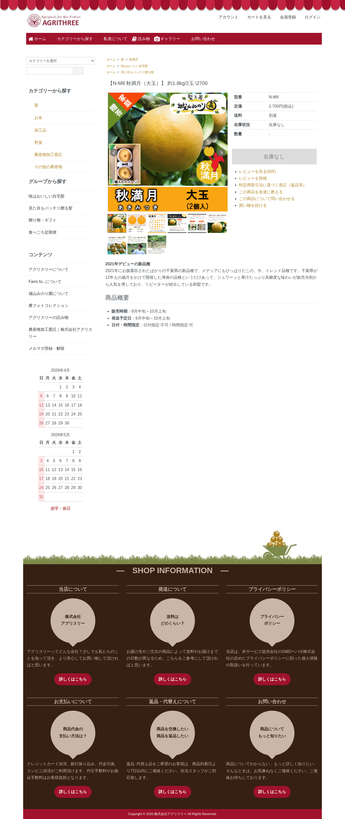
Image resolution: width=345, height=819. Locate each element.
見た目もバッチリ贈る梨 (137, 72)
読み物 (140, 39)
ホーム (36, 39)
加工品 (40, 130)
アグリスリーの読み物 (48, 317)
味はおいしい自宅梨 (134, 66)
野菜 (38, 142)
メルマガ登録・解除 (46, 348)
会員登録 (285, 17)
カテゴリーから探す (71, 38)
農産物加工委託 (48, 154)
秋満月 (133, 59)
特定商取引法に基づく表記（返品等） (273, 185)
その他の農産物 (48, 167)
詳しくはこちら (73, 679)
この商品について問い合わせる (267, 199)
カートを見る (256, 17)
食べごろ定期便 (43, 232)
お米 (38, 118)
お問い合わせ (199, 38)
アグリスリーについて (48, 269)
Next (221, 153)
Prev (114, 153)
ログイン (310, 17)
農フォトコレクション (48, 305)
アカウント (225, 17)
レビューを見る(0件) (257, 171)
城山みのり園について (48, 293)
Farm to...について (45, 281)
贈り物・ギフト (43, 220)
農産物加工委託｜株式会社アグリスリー (60, 332)
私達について (111, 38)
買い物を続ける (253, 205)
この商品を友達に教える (261, 192)
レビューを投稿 (253, 178)
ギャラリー (167, 39)
